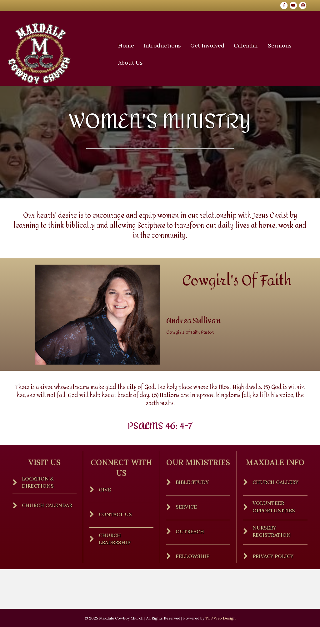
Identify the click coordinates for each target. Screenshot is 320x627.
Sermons (282, 45)
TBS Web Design (220, 618)
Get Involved (209, 45)
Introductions (164, 45)
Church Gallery (275, 494)
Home (128, 45)
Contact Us (115, 526)
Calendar (248, 45)
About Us (132, 62)
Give (105, 501)
